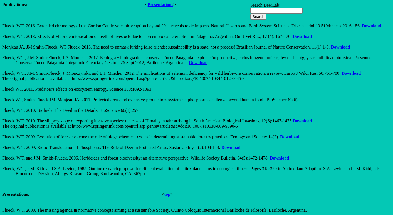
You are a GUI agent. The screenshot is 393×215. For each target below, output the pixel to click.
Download (371, 25)
